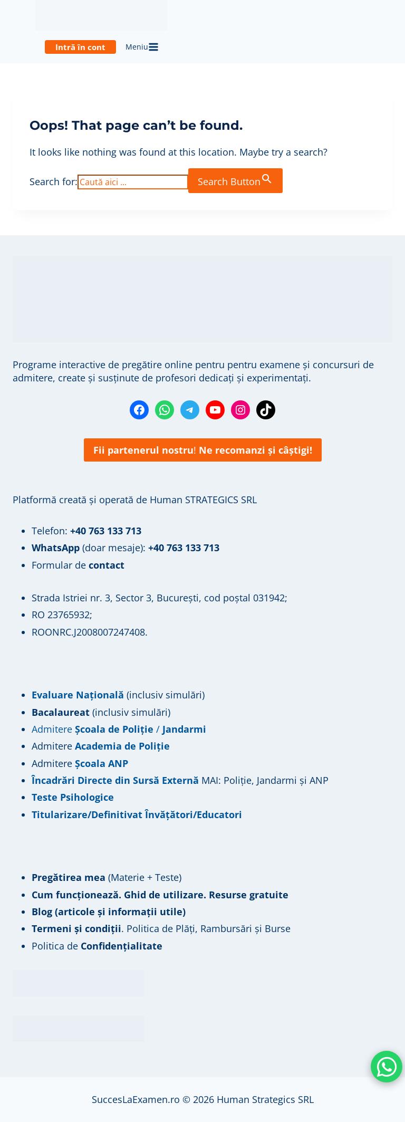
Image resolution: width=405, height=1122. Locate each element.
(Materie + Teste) (106, 877)
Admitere (53, 746)
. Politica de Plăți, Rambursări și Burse (161, 928)
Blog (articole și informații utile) (109, 911)
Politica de (97, 945)
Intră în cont (80, 47)
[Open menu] (142, 47)
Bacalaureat (62, 712)
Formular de (78, 565)
